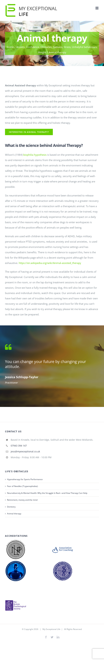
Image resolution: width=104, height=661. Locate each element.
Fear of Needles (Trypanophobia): (22, 486)
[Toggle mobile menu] (97, 8)
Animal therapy (14, 513)
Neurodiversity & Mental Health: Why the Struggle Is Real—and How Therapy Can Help (47, 493)
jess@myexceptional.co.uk (25, 451)
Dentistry (11, 506)
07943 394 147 (19, 445)
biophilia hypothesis (34, 154)
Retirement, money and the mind (22, 499)
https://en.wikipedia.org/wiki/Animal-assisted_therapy (50, 263)
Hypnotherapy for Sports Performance (25, 479)
